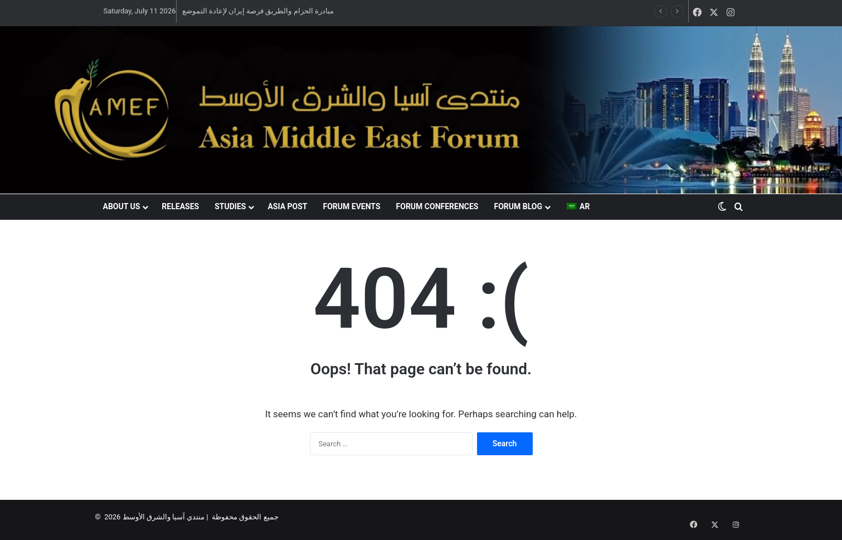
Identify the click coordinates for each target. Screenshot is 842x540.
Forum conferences (437, 206)
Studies (230, 206)
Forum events (352, 206)
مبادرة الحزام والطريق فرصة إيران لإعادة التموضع (258, 11)
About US (121, 206)
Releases (180, 206)
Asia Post (287, 206)
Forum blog (518, 206)
